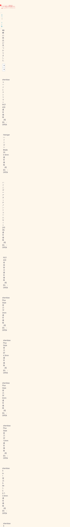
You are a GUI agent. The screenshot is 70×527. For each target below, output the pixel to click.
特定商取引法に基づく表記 (10, 500)
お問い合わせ (5, 507)
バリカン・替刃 (11, 15)
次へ (47, 477)
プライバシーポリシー (8, 493)
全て (2, 15)
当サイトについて (7, 487)
